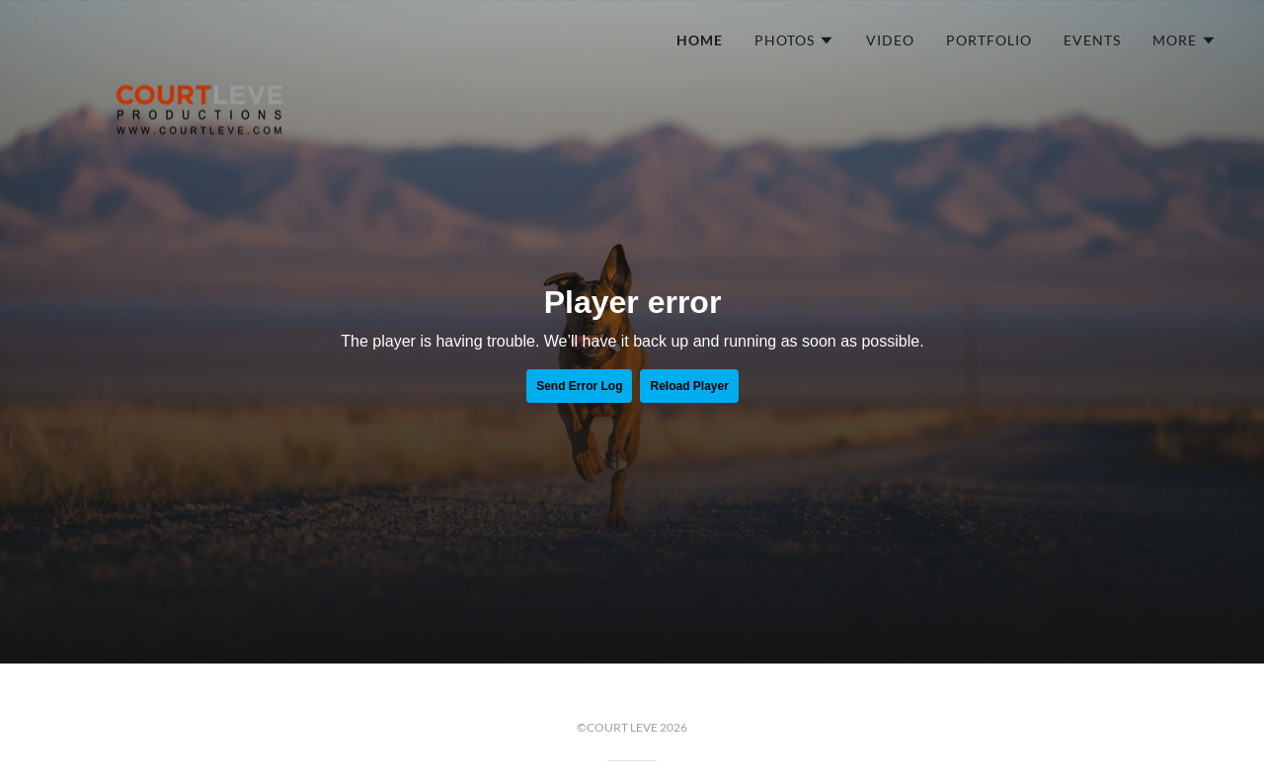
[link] (199, 34)
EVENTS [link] (1092, 40)
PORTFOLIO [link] (989, 40)
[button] (794, 40)
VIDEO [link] (890, 40)
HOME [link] (699, 40)
